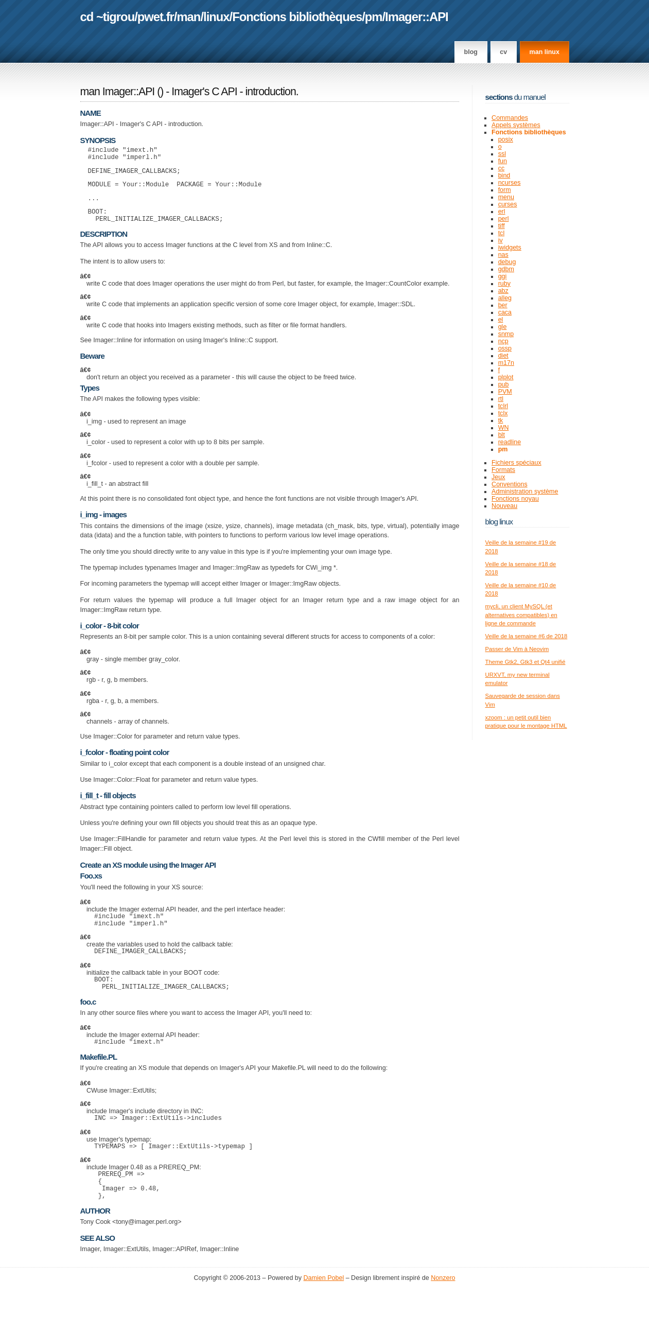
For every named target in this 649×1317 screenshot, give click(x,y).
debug (507, 262)
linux (216, 17)
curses (507, 204)
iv (500, 240)
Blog (471, 52)
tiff (501, 226)
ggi (502, 276)
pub (503, 384)
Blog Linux (499, 521)
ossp (505, 348)
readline (509, 442)
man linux (544, 52)
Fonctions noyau (515, 498)
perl (503, 218)
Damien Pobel (324, 1307)
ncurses (509, 182)
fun (502, 161)
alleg (505, 298)
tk (500, 420)
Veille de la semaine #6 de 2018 (526, 636)
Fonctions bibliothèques (297, 17)
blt (501, 434)
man (188, 17)
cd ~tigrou (107, 17)
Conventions (510, 484)
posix (505, 139)
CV (503, 52)
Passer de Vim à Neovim (517, 649)
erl (501, 211)
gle (502, 326)
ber (502, 305)
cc (501, 168)
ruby (504, 283)
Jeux (498, 477)
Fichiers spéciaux (516, 462)
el (500, 319)
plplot (506, 377)
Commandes (510, 117)
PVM (505, 391)
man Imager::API (117, 91)
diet (503, 355)
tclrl (503, 406)
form (504, 190)
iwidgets (509, 247)
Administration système (525, 491)
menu (506, 197)
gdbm (506, 269)
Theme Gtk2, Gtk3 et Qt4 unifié (525, 662)
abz (503, 290)
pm (373, 17)
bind (504, 175)
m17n (506, 362)
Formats (503, 469)
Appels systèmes (516, 125)
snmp (506, 334)
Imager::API (416, 17)
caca (505, 312)
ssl (502, 153)
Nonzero (443, 1307)
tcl (501, 233)
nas (503, 254)
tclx (503, 413)
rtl (500, 398)
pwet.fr (155, 17)
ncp (503, 341)
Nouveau (504, 506)
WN (503, 427)
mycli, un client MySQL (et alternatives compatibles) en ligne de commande (521, 614)
